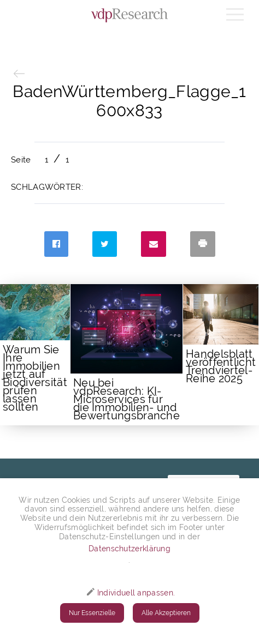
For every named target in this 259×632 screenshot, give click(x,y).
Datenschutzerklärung (129, 548)
